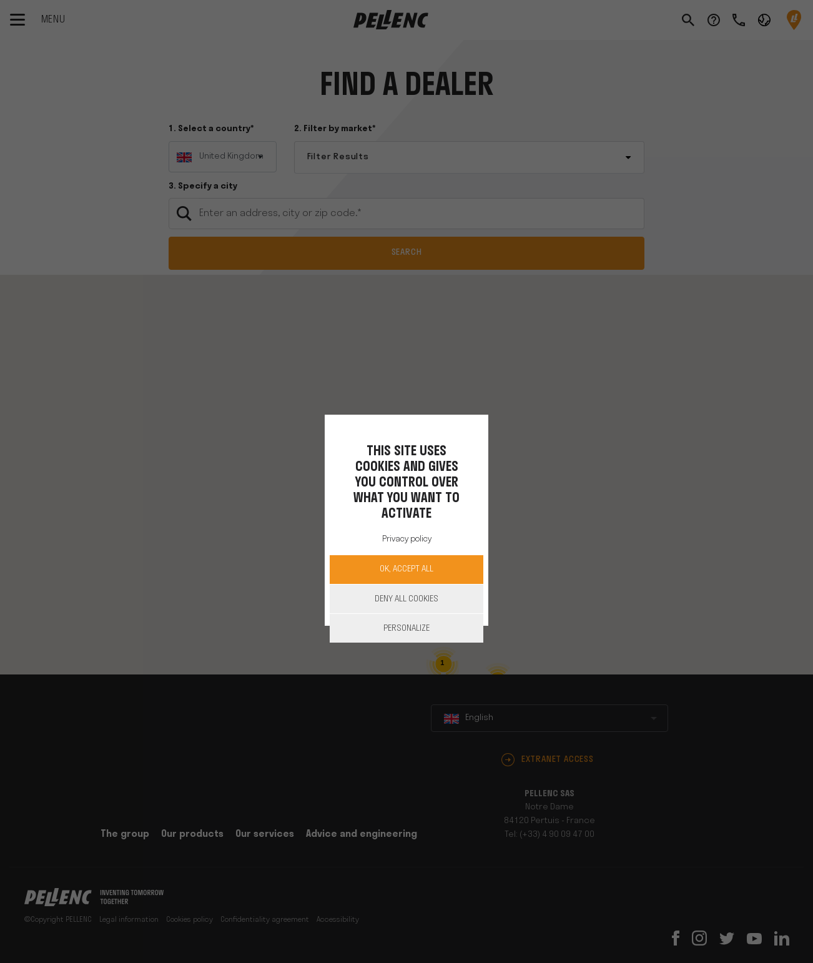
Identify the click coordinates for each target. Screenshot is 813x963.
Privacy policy (406, 539)
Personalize (406, 628)
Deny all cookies (406, 599)
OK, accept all (406, 569)
